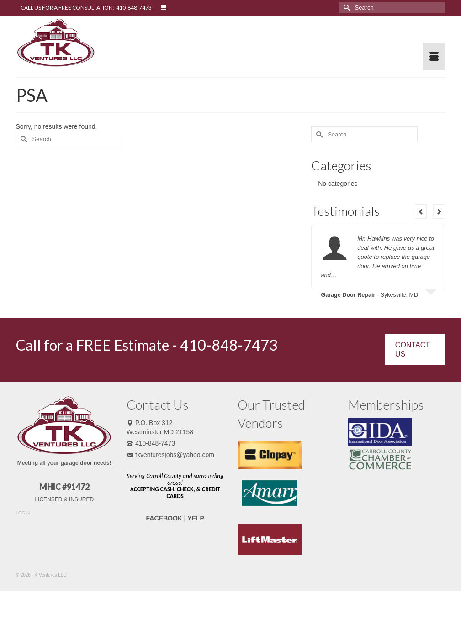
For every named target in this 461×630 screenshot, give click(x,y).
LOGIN (23, 512)
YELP (195, 518)
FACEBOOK (164, 518)
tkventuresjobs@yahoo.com (170, 454)
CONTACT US (412, 349)
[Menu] (434, 56)
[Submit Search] (346, 7)
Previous (421, 211)
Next (439, 211)
